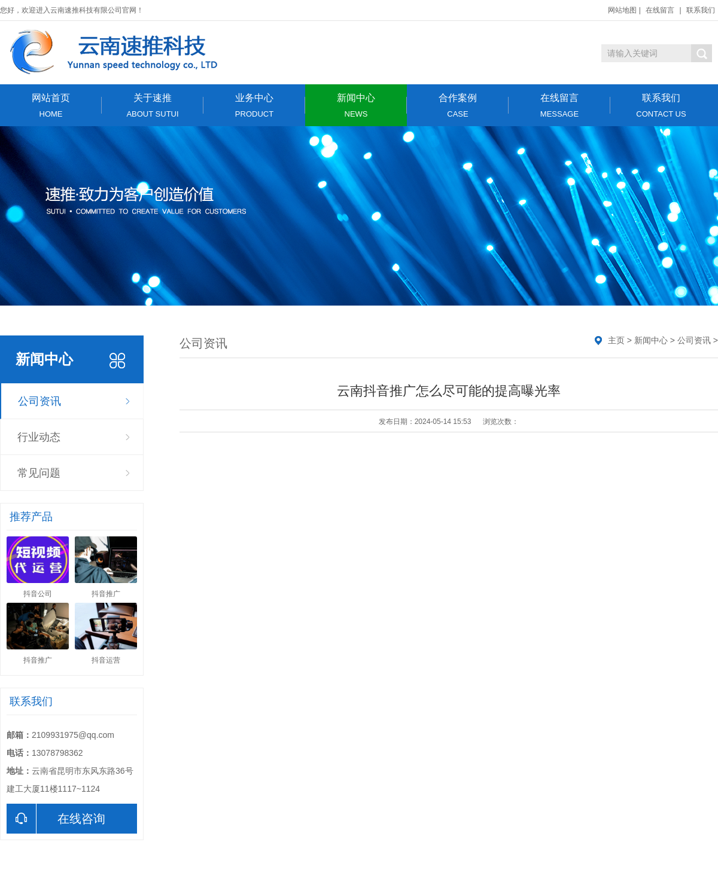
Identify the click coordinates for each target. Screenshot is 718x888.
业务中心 (254, 105)
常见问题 (38, 473)
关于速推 (152, 105)
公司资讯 (39, 401)
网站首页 (51, 105)
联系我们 (700, 10)
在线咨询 (56, 819)
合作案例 (458, 105)
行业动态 (38, 437)
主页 (616, 340)
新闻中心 (356, 105)
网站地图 (622, 10)
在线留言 (660, 10)
